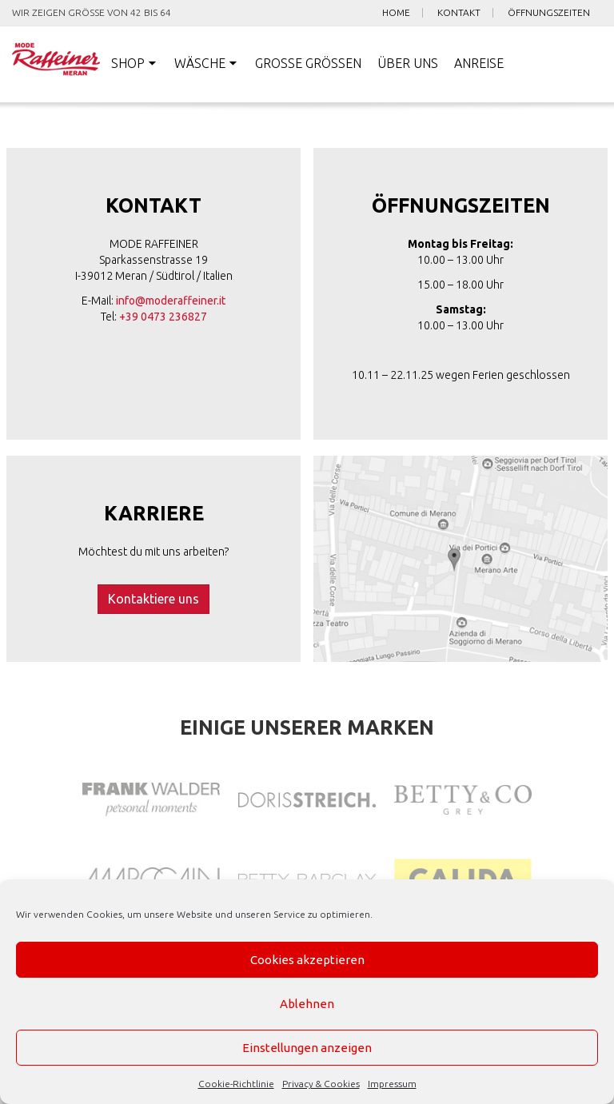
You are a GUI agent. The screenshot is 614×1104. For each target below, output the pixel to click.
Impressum (392, 1083)
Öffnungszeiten (549, 13)
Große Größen (308, 63)
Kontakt (458, 13)
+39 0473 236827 (163, 316)
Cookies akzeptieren (307, 959)
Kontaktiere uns (153, 599)
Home (396, 13)
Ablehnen (307, 1003)
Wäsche (199, 63)
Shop (128, 63)
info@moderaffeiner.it (170, 300)
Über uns (407, 63)
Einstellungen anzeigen (307, 1047)
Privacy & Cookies (321, 1083)
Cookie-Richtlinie (236, 1083)
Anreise (479, 63)
